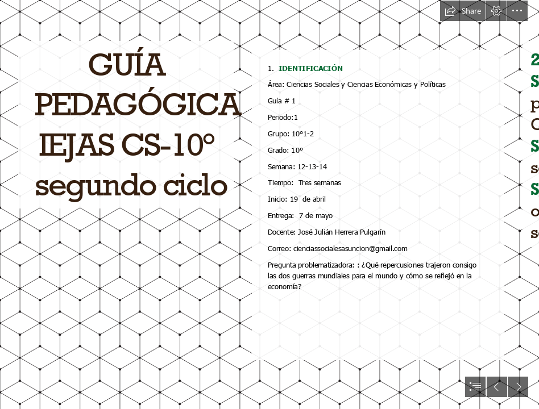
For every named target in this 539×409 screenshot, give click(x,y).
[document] (269, 204)
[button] (463, 11)
